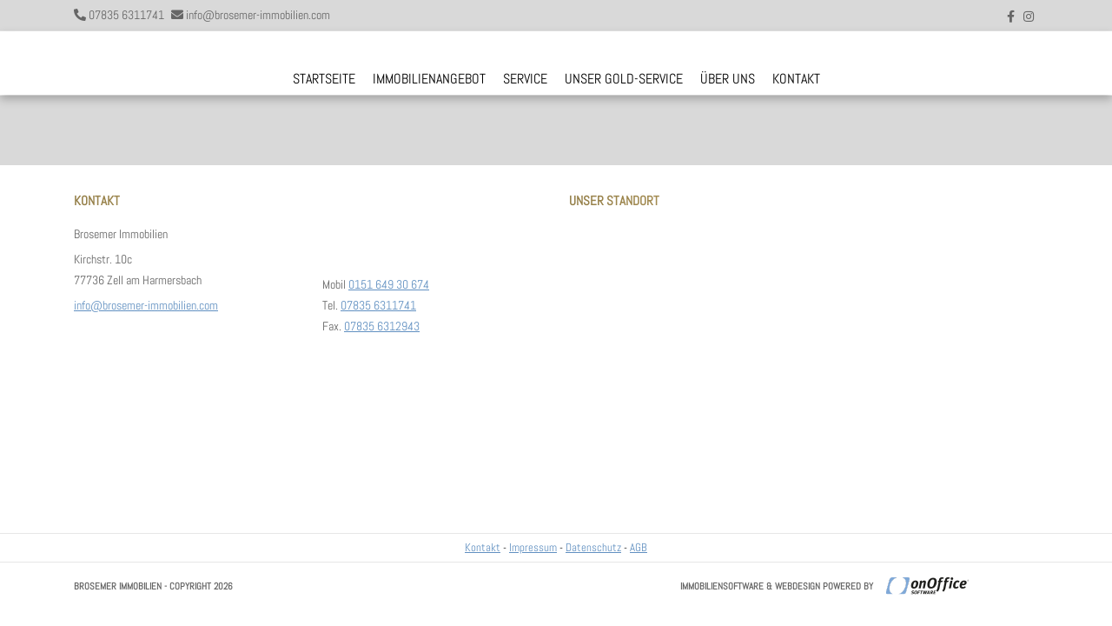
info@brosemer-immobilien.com (258, 15)
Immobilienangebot (429, 79)
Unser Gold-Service (624, 79)
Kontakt (796, 79)
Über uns (727, 79)
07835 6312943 (382, 326)
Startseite (324, 79)
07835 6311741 (126, 15)
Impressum (533, 547)
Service (525, 79)
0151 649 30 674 (388, 284)
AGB (638, 547)
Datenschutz (593, 547)
